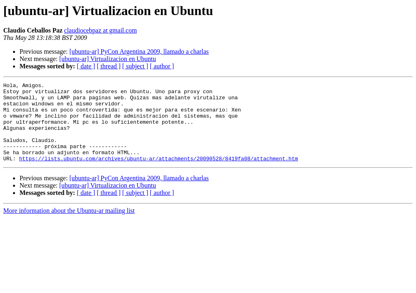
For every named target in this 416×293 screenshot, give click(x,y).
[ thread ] (109, 66)
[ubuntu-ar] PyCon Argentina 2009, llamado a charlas (139, 51)
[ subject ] (135, 66)
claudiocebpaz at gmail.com (100, 30)
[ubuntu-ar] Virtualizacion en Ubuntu (107, 58)
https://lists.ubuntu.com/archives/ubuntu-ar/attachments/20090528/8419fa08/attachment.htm (158, 174)
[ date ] (86, 66)
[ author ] (162, 66)
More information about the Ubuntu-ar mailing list (69, 226)
